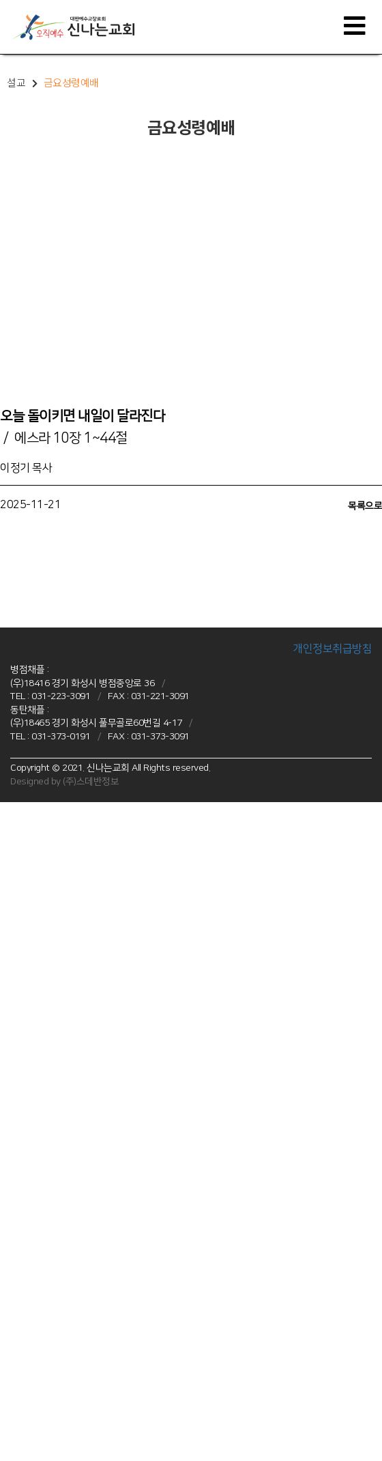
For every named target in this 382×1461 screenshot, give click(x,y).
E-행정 (12, 1429)
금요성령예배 (23, 1176)
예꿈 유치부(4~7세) (34, 960)
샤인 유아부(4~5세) (34, 1049)
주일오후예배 (23, 1163)
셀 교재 (12, 1353)
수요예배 (15, 1201)
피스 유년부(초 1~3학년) (43, 1074)
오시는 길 (16, 910)
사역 (8, 1226)
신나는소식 (20, 1302)
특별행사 (15, 1213)
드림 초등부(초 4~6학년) (43, 1087)
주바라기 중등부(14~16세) (47, 998)
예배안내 (15, 884)
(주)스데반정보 (91, 781)
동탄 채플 (16, 1037)
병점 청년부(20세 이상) (40, 1024)
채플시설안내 (23, 897)
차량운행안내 (23, 922)
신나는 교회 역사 (29, 859)
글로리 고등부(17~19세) (43, 1112)
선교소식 (15, 1277)
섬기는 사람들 (24, 871)
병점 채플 (16, 948)
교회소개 (15, 821)
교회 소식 (16, 1315)
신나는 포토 (20, 1365)
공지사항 (15, 1327)
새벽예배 (15, 1188)
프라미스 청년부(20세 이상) (48, 1125)
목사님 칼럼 (20, 1416)
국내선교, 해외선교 (33, 1264)
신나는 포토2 (23, 1378)
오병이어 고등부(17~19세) (47, 1011)
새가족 (12, 1391)
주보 (8, 1340)
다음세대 (15, 935)
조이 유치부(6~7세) (34, 1062)
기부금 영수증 (24, 1442)
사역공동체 (20, 1290)
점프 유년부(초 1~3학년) (43, 973)
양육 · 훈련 (21, 1239)
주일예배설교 (23, 1150)
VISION (12, 834)
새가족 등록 (20, 1454)
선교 (8, 1251)
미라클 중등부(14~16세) (43, 1099)
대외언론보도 (23, 1403)
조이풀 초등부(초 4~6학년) (47, 985)
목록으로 (365, 506)
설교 (8, 1137)
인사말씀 (15, 846)
